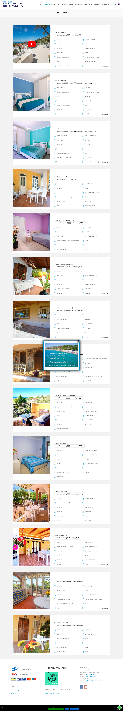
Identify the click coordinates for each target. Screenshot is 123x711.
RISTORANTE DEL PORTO (52, 693)
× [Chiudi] (78, 341)
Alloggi (47, 4)
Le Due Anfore (59, 174)
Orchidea (58, 305)
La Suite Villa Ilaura (62, 30)
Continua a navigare (56, 709)
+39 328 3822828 (90, 676)
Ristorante (78, 4)
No (67, 709)
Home (41, 4)
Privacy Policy (15, 690)
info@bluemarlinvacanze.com (93, 681)
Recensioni (97, 4)
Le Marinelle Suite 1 (62, 78)
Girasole (57, 262)
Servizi (71, 4)
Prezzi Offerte (55, 4)
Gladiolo (58, 576)
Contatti (113, 4)
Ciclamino (58, 620)
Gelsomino (58, 533)
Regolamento (19, 686)
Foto (85, 4)
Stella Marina (60, 441)
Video (90, 4)
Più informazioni (102, 65)
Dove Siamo (105, 4)
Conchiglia (59, 393)
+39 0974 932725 (91, 674)
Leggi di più (74, 709)
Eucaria (57, 218)
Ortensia (57, 489)
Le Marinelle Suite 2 (62, 126)
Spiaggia (64, 4)
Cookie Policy (15, 694)
